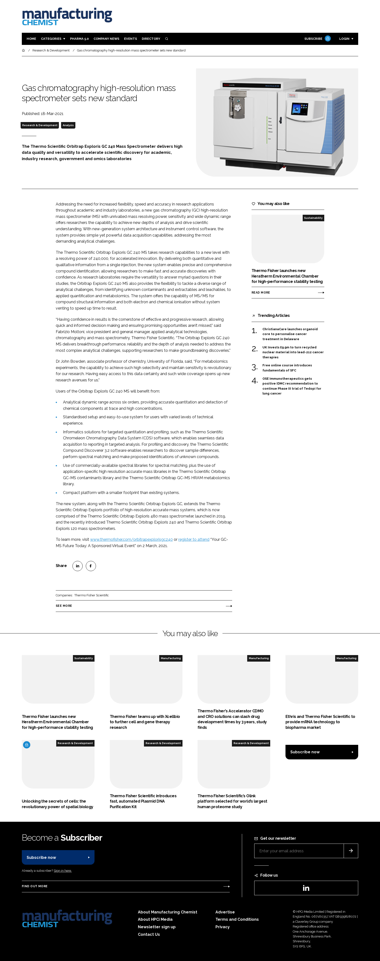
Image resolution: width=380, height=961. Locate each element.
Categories (51, 39)
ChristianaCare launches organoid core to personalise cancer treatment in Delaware (290, 334)
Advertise (225, 912)
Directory (151, 39)
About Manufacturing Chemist (167, 912)
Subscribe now (305, 752)
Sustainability (313, 217)
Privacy (222, 927)
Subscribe (317, 39)
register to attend (193, 539)
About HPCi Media (155, 919)
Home (31, 39)
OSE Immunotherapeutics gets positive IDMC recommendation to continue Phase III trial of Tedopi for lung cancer (291, 386)
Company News (106, 39)
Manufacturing (171, 658)
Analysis (68, 125)
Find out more (35, 886)
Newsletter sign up (157, 927)
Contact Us (149, 934)
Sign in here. (63, 870)
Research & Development (39, 125)
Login (344, 39)
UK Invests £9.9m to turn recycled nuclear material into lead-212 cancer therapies (293, 352)
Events (130, 39)
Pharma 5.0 (79, 39)
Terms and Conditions (237, 919)
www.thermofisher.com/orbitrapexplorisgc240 (131, 539)
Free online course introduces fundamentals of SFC (287, 367)
